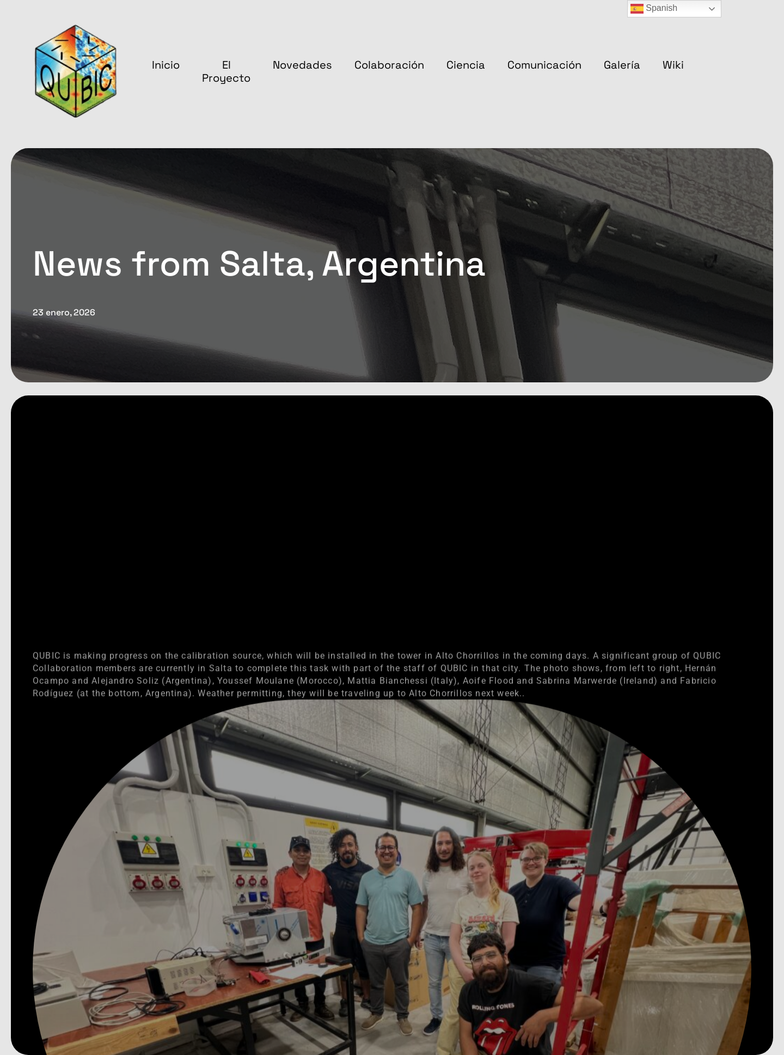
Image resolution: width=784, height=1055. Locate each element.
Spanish (653, 8)
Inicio (166, 64)
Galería (622, 64)
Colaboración (389, 64)
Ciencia (465, 64)
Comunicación (544, 64)
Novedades (302, 64)
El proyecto (226, 71)
